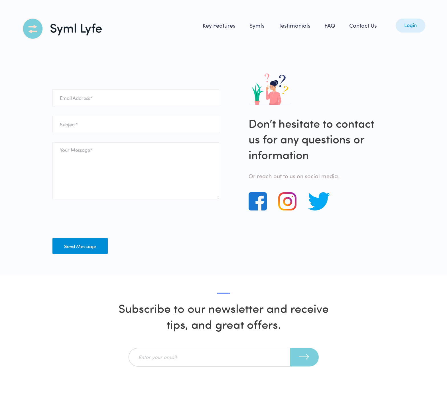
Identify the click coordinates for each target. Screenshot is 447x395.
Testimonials (294, 25)
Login (410, 25)
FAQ (329, 25)
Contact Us (363, 25)
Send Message (80, 246)
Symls (257, 25)
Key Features (219, 25)
